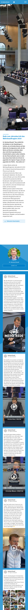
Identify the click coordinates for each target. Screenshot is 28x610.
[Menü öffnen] (25, 2)
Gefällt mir (14, 265)
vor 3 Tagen (10, 501)
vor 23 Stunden (10, 277)
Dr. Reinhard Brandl (14, 262)
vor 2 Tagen (10, 431)
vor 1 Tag (9, 356)
